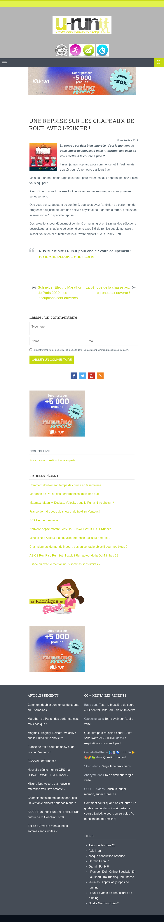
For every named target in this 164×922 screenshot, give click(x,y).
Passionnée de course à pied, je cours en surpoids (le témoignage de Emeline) (109, 813)
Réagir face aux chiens (116, 766)
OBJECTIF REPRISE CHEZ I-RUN (66, 257)
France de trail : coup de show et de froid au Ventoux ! (64, 511)
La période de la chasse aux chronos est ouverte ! (108, 290)
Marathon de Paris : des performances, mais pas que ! (64, 493)
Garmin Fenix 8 (99, 866)
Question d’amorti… (116, 757)
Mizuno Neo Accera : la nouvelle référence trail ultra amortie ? (69, 537)
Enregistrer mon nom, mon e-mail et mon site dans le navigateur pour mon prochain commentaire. (81, 350)
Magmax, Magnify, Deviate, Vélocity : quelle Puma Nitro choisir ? (71, 502)
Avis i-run (95, 850)
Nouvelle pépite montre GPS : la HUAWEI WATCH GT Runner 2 (71, 529)
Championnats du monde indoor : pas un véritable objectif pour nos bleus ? (78, 546)
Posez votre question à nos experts (52, 460)
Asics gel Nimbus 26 (102, 845)
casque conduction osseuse (107, 856)
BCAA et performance (43, 520)
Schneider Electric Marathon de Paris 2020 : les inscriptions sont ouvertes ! (60, 292)
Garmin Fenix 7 (99, 861)
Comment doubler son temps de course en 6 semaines (65, 485)
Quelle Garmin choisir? (104, 903)
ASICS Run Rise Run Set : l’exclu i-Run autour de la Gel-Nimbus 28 (73, 555)
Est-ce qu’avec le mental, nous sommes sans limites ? (64, 564)
